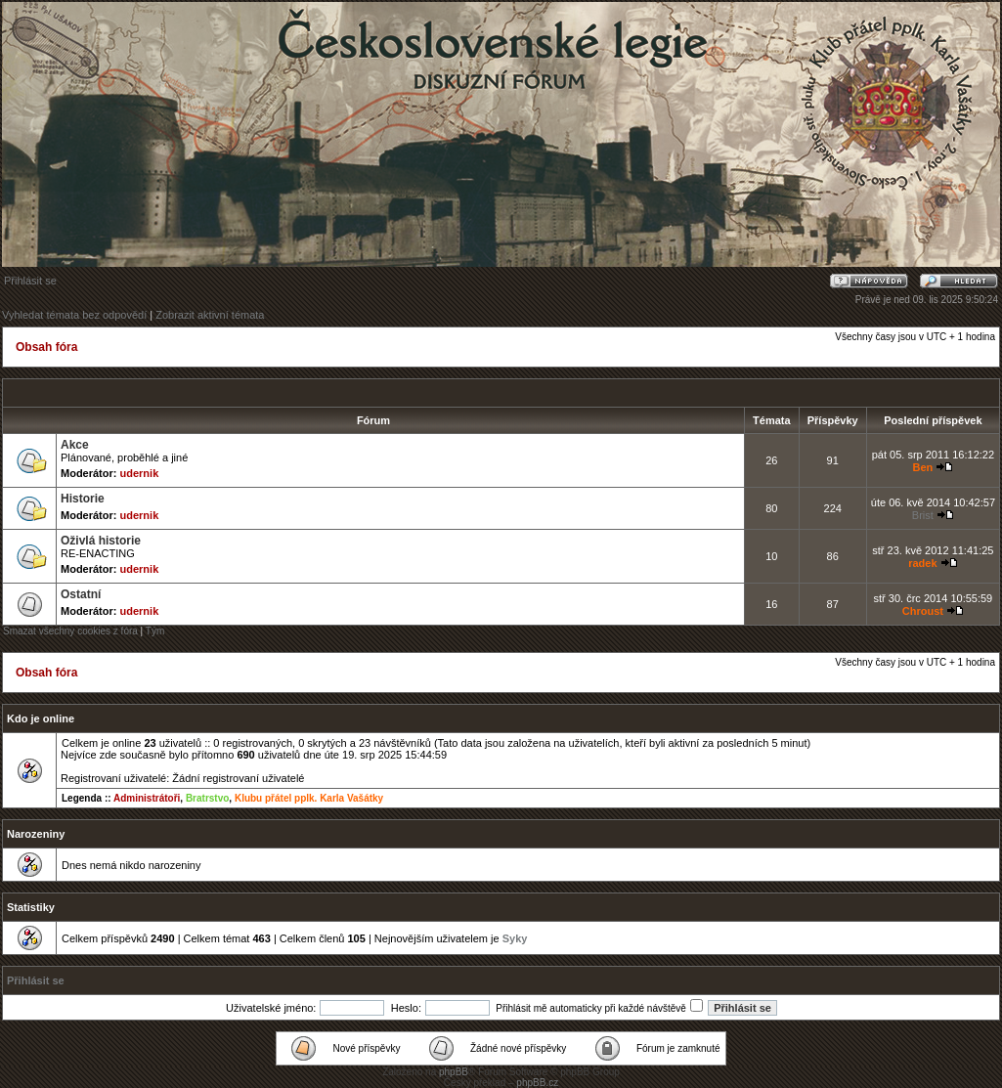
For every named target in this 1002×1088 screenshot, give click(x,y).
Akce (75, 445)
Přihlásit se (30, 280)
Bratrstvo (207, 798)
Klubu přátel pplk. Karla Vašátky (309, 798)
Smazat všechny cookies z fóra (70, 631)
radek (922, 563)
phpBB (453, 1071)
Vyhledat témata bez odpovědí (74, 315)
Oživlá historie (101, 540)
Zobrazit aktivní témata (209, 315)
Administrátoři (146, 798)
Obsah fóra (46, 347)
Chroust (922, 611)
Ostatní (81, 594)
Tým (155, 631)
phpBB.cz (537, 1082)
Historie (83, 498)
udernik (139, 473)
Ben (922, 467)
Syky (515, 938)
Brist (923, 515)
